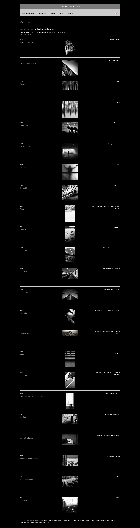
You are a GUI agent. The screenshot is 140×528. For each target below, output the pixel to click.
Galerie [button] (54, 13)
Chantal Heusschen (66, 6)
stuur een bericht (26, 34)
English (116, 13)
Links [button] (62, 13)
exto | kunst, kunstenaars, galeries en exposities (26, 6)
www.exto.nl (39, 520)
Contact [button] (71, 13)
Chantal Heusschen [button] (29, 13)
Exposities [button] (43, 13)
